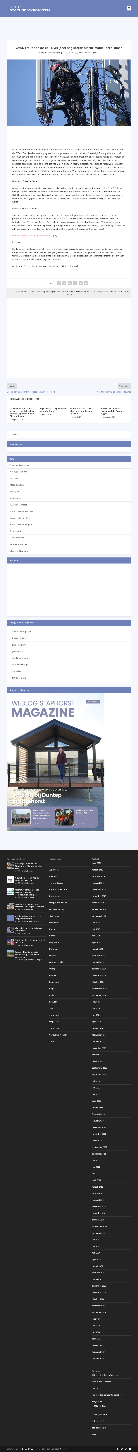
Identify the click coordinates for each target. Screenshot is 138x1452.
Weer (94, 1434)
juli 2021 (96, 1239)
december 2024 (99, 968)
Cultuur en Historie (58, 889)
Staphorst (54, 1015)
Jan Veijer (16, 671)
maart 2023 (97, 1107)
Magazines (97, 1401)
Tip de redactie (17, 537)
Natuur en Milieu (57, 962)
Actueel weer (16, 498)
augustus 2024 (99, 995)
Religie (52, 995)
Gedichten (54, 916)
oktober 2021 (98, 1219)
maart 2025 (97, 949)
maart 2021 (97, 1266)
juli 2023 (96, 1081)
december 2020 (99, 1286)
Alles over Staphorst (19, 551)
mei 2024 (96, 1015)
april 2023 (96, 1101)
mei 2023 (96, 1094)
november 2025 (99, 896)
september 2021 (99, 1226)
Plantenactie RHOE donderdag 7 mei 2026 (30, 941)
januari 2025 (98, 962)
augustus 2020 (99, 1312)
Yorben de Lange (20, 664)
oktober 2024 (98, 982)
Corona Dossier (56, 883)
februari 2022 (98, 1193)
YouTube (14, 478)
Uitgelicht (95, 52)
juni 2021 (96, 1246)
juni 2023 (96, 1087)
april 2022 (96, 1180)
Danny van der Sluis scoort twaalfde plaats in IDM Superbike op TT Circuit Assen (23, 412)
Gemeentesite (16, 531)
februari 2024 (98, 1035)
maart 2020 (97, 1345)
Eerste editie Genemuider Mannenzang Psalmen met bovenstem (27, 954)
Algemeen (79, 52)
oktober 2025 (98, 902)
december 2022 (99, 1127)
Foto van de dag (57, 909)
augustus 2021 (99, 1233)
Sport (28, 933)
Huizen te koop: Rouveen (21, 511)
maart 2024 (97, 1028)
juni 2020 (96, 1325)
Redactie (56, 52)
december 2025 (99, 889)
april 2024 (96, 1021)
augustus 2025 (99, 916)
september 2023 (99, 1068)
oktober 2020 (98, 1299)
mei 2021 (96, 1252)
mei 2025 (96, 935)
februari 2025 (98, 955)
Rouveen (53, 1001)
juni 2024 (96, 1008)
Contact (96, 1388)
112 (51, 863)
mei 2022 (96, 1173)
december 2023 (99, 1048)
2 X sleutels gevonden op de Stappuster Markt (28, 917)
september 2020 (99, 1305)
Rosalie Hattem (19, 638)
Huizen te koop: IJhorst (20, 518)
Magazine (54, 942)
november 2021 (99, 1213)
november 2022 (99, 1134)
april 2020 (96, 1338)
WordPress (64, 1449)
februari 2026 (98, 876)
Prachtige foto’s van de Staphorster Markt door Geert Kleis (29, 866)
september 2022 (99, 1147)
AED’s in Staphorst (18, 504)
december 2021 (99, 1206)
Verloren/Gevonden (18, 544)
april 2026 (96, 863)
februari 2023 (98, 1114)
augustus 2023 (99, 1074)
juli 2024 (96, 1001)
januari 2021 (98, 1279)
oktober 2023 (98, 1061)
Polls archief (98, 1421)
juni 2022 (96, 1167)
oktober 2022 (98, 1140)
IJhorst (52, 929)
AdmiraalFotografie (21, 631)
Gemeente (30, 897)
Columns (53, 876)
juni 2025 (96, 929)
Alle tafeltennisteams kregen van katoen (29, 929)
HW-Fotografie (19, 678)
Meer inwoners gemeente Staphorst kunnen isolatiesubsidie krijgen (27, 892)
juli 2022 (96, 1160)
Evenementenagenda (20, 465)
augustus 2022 (99, 1154)
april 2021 (96, 1259)
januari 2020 (98, 1358)
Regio (87, 52)
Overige (52, 968)
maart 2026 (97, 869)
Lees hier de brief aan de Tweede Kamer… (32, 235)
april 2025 (96, 942)
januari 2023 (98, 1120)
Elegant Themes (29, 1449)
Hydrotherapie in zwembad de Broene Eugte (112, 411)
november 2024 (99, 975)
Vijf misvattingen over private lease (53, 410)
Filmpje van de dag (58, 902)
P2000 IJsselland (17, 485)
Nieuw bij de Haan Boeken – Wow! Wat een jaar (28, 879)
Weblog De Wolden (18, 471)
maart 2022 (97, 1187)
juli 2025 (96, 922)
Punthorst (54, 982)
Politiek (52, 975)
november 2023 (99, 1054)
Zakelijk (53, 1041)
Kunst (52, 935)
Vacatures (54, 1028)
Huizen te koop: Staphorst (22, 524)
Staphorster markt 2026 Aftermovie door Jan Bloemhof (29, 905)
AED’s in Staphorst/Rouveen (105, 1375)
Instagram (15, 491)
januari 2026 (98, 883)
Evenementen (31, 945)
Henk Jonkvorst (19, 645)
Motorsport (54, 949)
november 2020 (99, 1292)
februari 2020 (98, 1352)
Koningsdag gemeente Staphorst (107, 1395)
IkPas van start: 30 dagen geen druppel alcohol (81, 411)
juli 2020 (96, 1319)
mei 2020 (96, 1332)
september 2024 (99, 988)
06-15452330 (95, 291)
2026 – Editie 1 (100, 1406)
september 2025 (99, 909)
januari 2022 (98, 1200)
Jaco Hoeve (17, 651)
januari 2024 (98, 1041)
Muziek (52, 955)
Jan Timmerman (20, 658)
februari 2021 (98, 1272)
